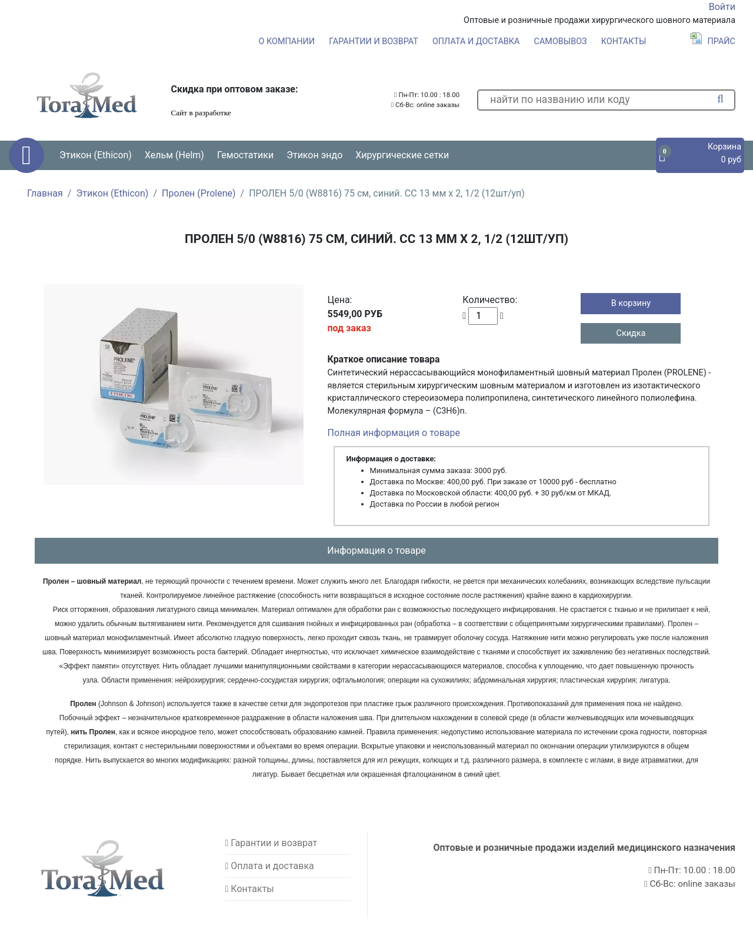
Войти (722, 6)
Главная (45, 193)
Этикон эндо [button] (314, 155)
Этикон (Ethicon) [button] (95, 155)
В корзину (631, 303)
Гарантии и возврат (373, 41)
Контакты (624, 41)
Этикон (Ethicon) (112, 193)
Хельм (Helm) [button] (174, 155)
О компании (287, 41)
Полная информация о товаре (394, 432)
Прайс (712, 41)
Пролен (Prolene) (199, 193)
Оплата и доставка (476, 41)
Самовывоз (560, 41)
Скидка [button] (631, 333)
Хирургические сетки (402, 155)
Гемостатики (245, 155)
